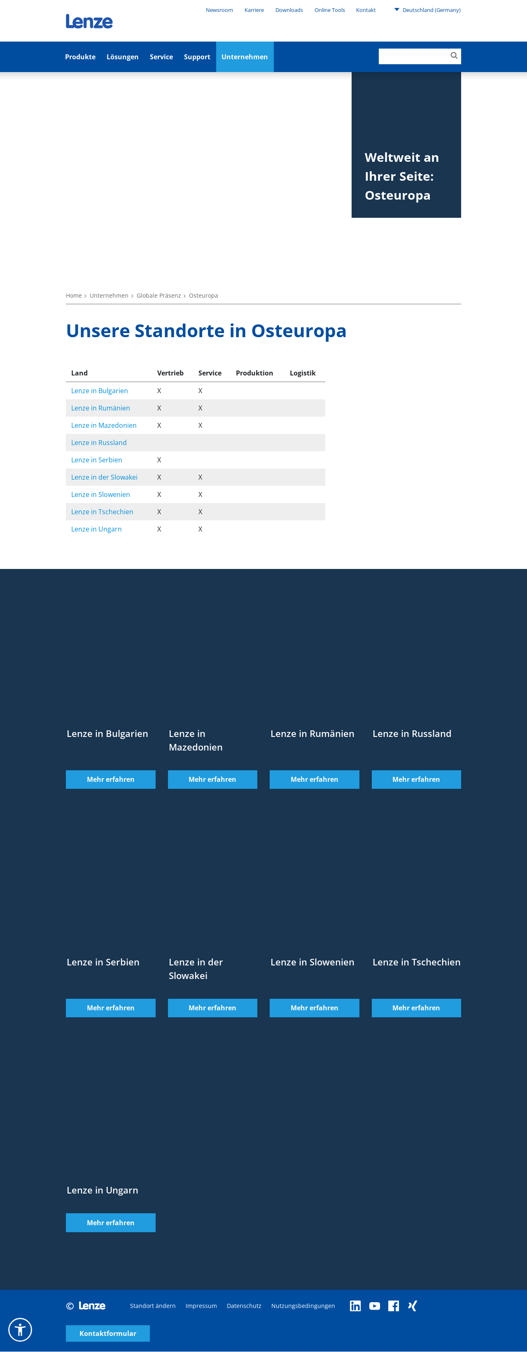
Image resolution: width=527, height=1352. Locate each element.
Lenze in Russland (99, 442)
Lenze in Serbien (96, 459)
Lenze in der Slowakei (104, 477)
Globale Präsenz (159, 295)
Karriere (254, 10)
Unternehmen (245, 56)
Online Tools (330, 10)
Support (197, 56)
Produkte (80, 56)
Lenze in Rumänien (100, 408)
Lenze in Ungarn (96, 529)
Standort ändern (153, 1310)
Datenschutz (244, 1310)
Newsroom (219, 10)
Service (161, 56)
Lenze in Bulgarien (99, 390)
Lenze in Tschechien (102, 511)
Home (74, 295)
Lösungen (123, 56)
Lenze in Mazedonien (104, 425)
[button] (20, 1330)
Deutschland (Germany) (427, 9)
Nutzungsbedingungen (303, 1310)
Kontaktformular (392, 1309)
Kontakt (366, 10)
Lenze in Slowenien (100, 494)
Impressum (201, 1310)
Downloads (289, 10)
